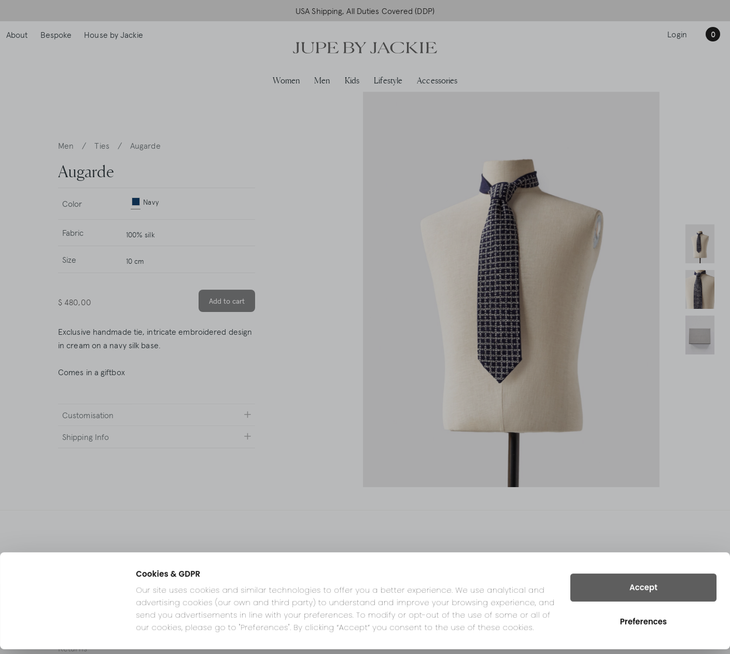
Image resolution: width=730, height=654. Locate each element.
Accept (643, 592)
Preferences (643, 626)
